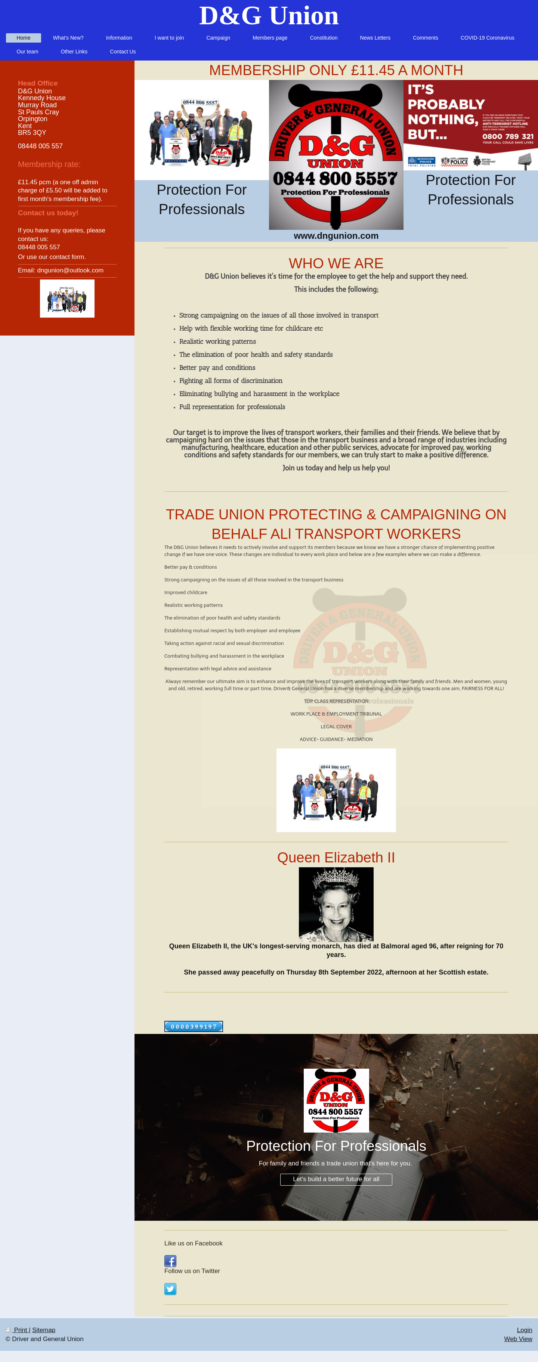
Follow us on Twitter (192, 1271)
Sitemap (43, 1330)
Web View (518, 1339)
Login (524, 1330)
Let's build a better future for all (336, 1179)
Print (17, 1330)
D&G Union (269, 15)
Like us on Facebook (193, 1243)
